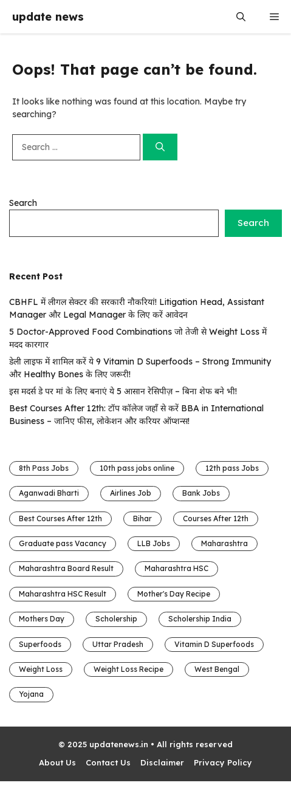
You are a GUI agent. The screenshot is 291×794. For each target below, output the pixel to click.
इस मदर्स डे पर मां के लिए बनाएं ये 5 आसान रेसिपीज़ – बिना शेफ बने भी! (123, 391)
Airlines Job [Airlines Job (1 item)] (130, 493)
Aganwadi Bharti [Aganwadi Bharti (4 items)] (49, 493)
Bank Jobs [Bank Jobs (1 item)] (201, 493)
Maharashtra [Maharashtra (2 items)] (224, 543)
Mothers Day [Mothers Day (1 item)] (41, 618)
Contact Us (108, 762)
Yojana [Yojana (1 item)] (31, 694)
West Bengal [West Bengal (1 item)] (216, 669)
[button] (241, 16)
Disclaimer (162, 762)
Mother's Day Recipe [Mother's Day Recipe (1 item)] (173, 593)
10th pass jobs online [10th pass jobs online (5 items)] (137, 468)
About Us (57, 762)
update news (48, 17)
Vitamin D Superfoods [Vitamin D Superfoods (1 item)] (214, 644)
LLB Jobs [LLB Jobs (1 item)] (153, 543)
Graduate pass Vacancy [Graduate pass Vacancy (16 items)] (62, 543)
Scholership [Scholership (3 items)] (116, 618)
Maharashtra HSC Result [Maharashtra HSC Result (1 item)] (62, 593)
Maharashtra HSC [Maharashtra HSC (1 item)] (176, 568)
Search (23, 202)
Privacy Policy (223, 762)
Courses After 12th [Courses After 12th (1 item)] (215, 518)
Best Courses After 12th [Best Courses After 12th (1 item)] (60, 518)
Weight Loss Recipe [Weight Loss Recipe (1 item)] (128, 669)
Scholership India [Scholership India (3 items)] (199, 618)
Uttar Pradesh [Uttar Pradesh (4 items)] (117, 644)
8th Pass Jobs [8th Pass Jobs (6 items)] (44, 468)
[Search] (160, 147)
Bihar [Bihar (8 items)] (142, 518)
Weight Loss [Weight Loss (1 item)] (41, 669)
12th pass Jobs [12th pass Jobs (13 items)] (232, 468)
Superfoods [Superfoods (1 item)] (40, 644)
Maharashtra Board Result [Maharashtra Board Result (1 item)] (66, 568)
